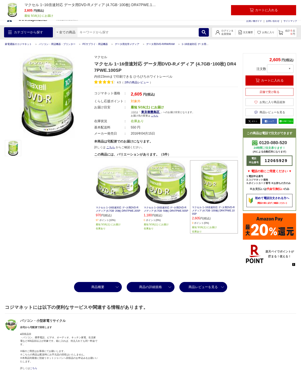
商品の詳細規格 (150, 287)
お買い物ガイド (254, 21)
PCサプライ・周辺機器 (95, 44)
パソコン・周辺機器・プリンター (57, 44)
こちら (154, 115)
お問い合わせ (272, 21)
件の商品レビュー (137, 82)
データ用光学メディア (127, 44)
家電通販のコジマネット (18, 44)
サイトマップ (290, 21)
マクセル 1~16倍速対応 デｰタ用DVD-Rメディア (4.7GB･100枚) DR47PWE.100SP (213, 210)
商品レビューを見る (203, 287)
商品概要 (97, 287)
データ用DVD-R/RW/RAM (160, 44)
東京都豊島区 (150, 112)
